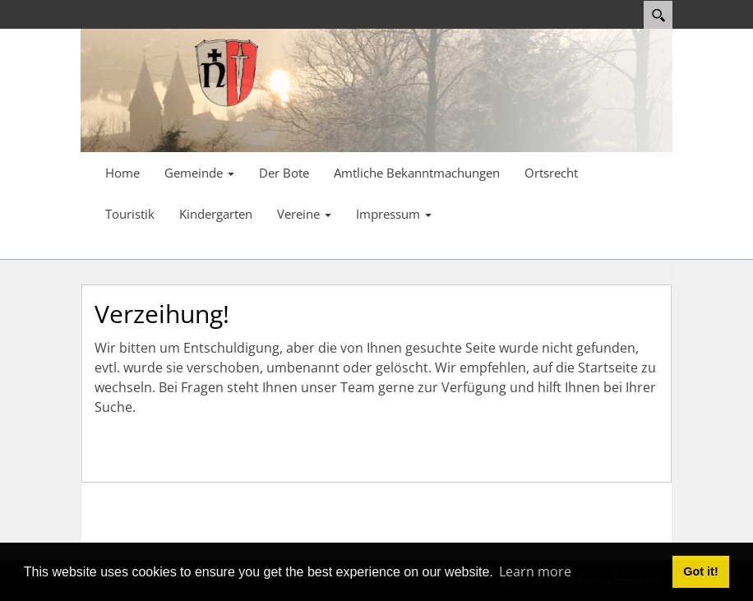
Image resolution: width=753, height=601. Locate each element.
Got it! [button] (700, 571)
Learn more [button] (535, 571)
